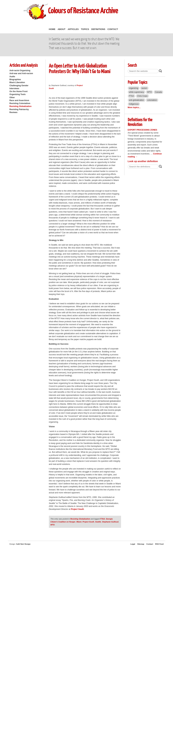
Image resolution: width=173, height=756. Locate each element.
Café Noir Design (23, 544)
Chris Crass (142, 96)
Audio (12, 76)
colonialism (152, 100)
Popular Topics (137, 82)
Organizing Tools (18, 94)
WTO (53, 525)
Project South (77, 509)
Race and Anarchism (19, 100)
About (61, 29)
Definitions (98, 29)
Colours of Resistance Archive (83, 10)
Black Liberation (17, 82)
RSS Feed (159, 544)
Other (12, 97)
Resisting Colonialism (20, 103)
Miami (78, 522)
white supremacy (136, 92)
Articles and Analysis (24, 65)
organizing (133, 88)
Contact (112, 29)
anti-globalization (136, 100)
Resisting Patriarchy (19, 109)
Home (52, 29)
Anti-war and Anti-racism (21, 73)
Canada (158, 92)
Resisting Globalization (21, 106)
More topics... (134, 107)
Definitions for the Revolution (140, 122)
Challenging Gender (19, 85)
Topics (85, 29)
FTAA (102, 519)
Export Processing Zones (142, 130)
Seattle (98, 522)
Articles (73, 29)
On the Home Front (19, 91)
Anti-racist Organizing (20, 70)
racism (144, 88)
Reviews (14, 112)
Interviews (14, 88)
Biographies (15, 79)
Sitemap (140, 544)
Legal (132, 544)
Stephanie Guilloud (110, 522)
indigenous (134, 104)
